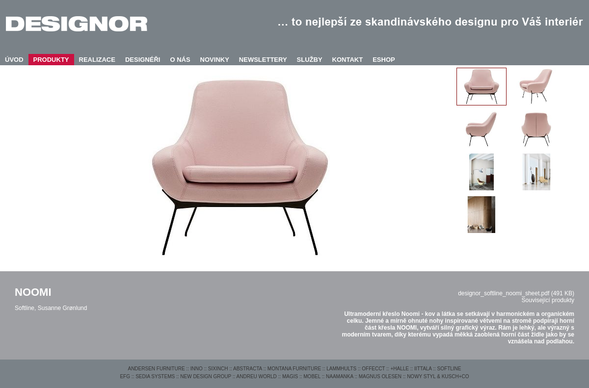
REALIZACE (97, 59)
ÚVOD (14, 59)
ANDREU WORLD (257, 376)
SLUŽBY (309, 59)
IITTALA (422, 368)
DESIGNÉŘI (143, 59)
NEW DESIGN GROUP (205, 376)
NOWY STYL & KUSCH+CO (438, 376)
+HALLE (399, 368)
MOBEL (312, 376)
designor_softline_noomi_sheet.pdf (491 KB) (516, 293)
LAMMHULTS (341, 368)
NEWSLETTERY (263, 59)
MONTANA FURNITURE (294, 368)
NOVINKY (214, 59)
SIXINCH (218, 368)
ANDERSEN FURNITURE (156, 368)
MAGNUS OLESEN (380, 376)
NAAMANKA (339, 376)
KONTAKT (347, 59)
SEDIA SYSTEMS (155, 376)
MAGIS (290, 376)
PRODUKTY (51, 59)
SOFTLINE (449, 368)
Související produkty (548, 300)
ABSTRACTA (247, 368)
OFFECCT (373, 368)
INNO (196, 368)
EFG (125, 376)
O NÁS (180, 59)
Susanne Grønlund (62, 308)
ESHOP (384, 59)
